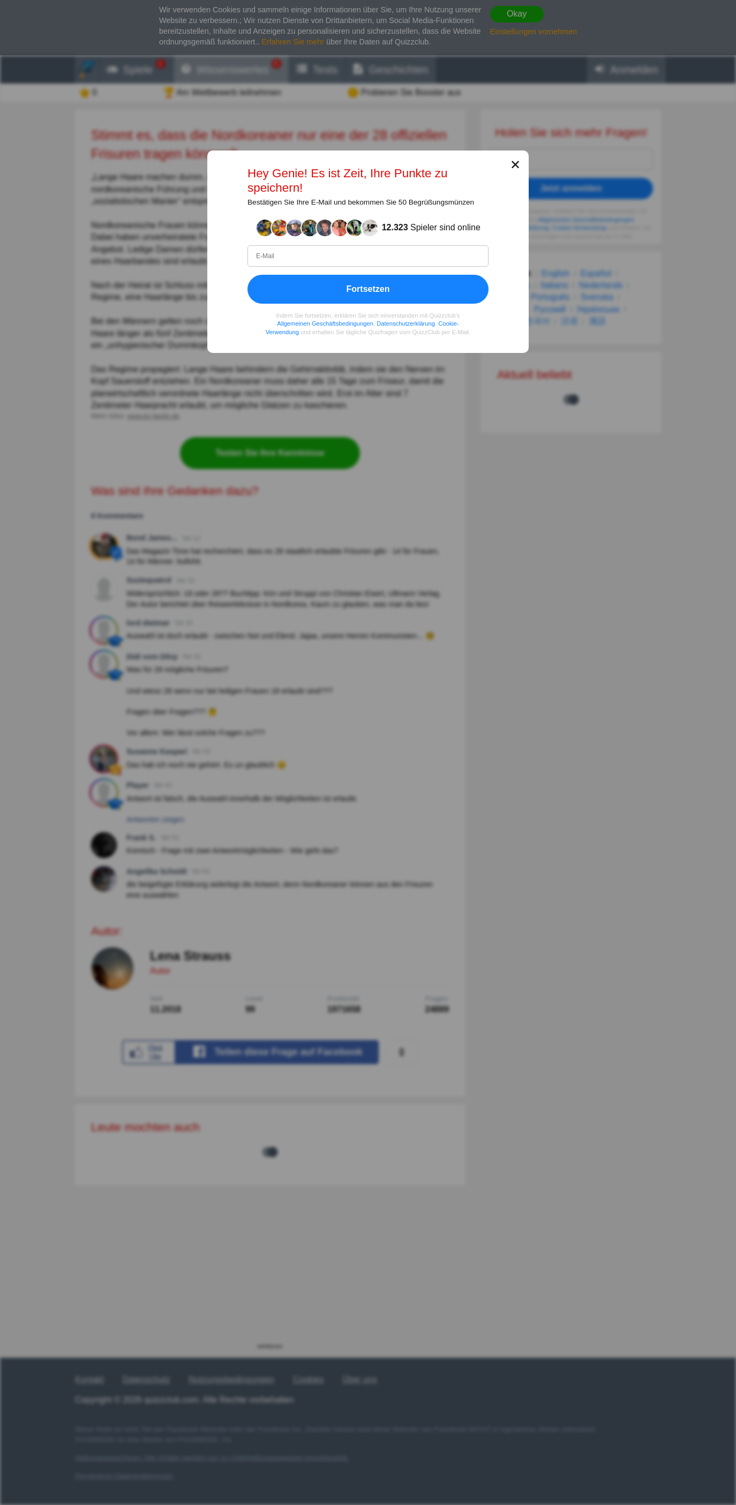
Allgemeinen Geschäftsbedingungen (325, 323)
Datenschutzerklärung (406, 323)
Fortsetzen (368, 289)
